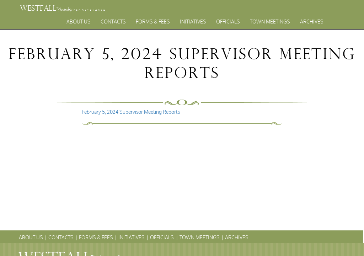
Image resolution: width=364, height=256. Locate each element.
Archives (311, 21)
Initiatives (193, 21)
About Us (78, 21)
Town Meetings (270, 21)
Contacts (113, 21)
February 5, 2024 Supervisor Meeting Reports (131, 112)
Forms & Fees (153, 21)
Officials (228, 21)
